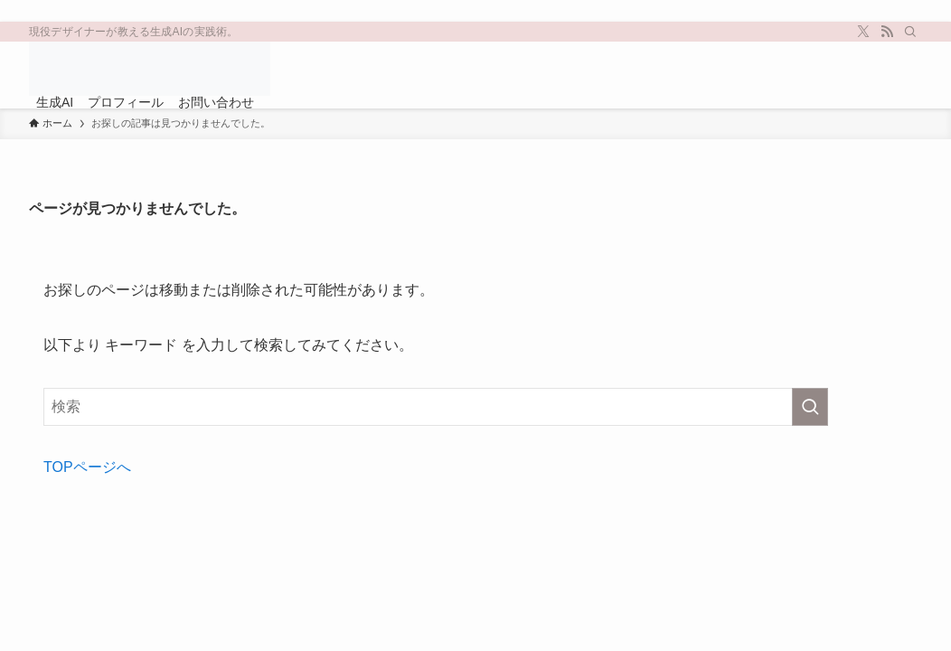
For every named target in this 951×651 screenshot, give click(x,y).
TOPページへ (87, 467)
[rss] (887, 32)
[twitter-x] (863, 32)
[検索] (910, 32)
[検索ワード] (435, 407)
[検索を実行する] (810, 407)
